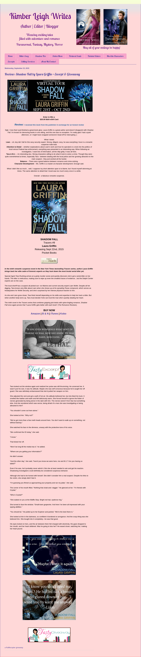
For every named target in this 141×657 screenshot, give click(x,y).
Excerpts (11, 61)
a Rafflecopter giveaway (14, 648)
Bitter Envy (24, 56)
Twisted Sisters (94, 56)
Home (10, 56)
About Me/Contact (48, 61)
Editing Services (28, 61)
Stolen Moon (57, 56)
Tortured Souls (75, 56)
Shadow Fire (40, 56)
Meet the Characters (115, 56)
